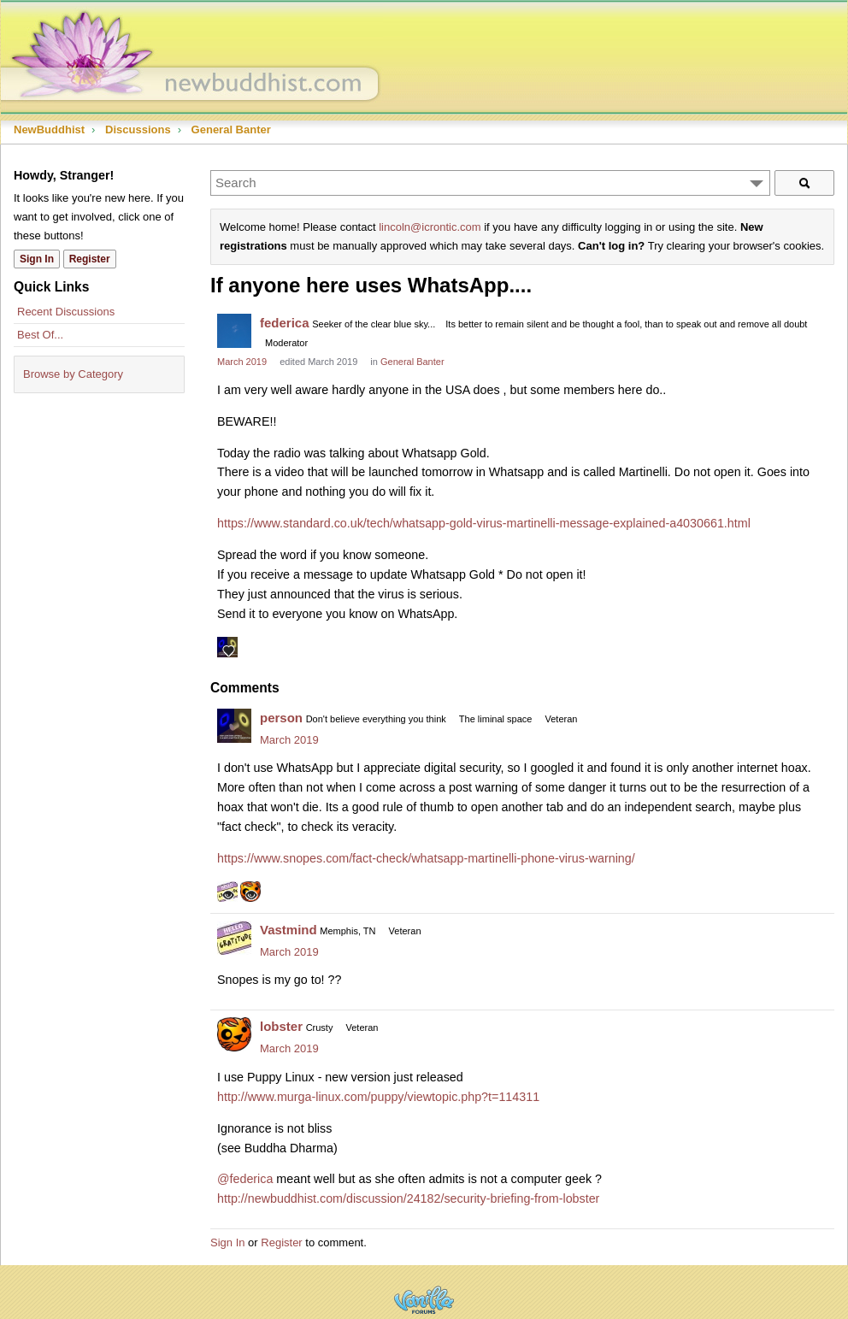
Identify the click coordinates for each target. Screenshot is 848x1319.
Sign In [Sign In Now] (37, 259)
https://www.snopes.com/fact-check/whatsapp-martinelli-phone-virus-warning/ (426, 858)
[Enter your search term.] (490, 183)
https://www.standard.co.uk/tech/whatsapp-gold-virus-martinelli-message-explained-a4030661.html (484, 523)
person (281, 717)
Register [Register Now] (89, 259)
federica (284, 322)
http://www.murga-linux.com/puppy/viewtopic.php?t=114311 (378, 1097)
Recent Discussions (66, 311)
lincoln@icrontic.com (429, 227)
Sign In (227, 1242)
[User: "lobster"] (234, 1034)
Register (281, 1242)
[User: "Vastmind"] (234, 938)
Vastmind (288, 929)
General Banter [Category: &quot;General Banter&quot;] (412, 361)
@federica (245, 1179)
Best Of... (40, 334)
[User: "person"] (234, 726)
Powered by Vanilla (424, 1300)
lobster (281, 1026)
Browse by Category (73, 374)
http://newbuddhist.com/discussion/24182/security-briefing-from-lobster (408, 1198)
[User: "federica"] (234, 331)
